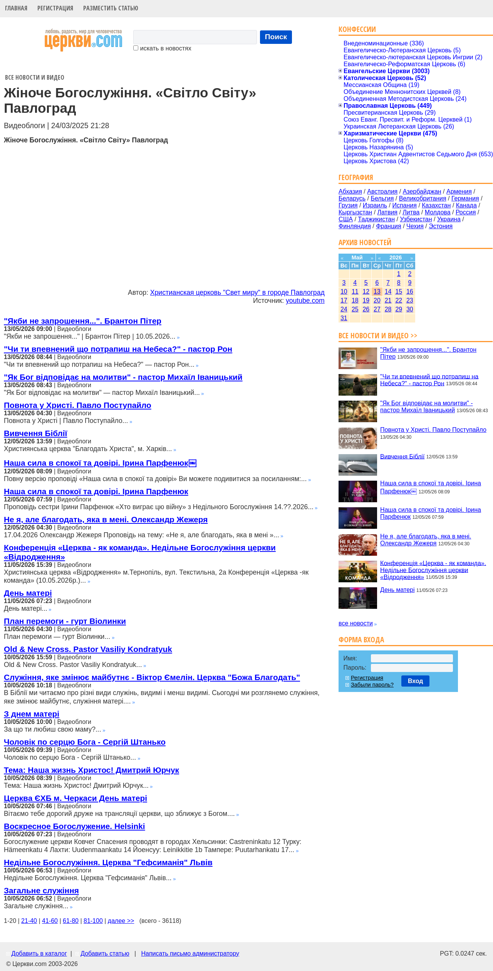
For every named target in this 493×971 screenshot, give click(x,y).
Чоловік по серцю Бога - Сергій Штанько (85, 741)
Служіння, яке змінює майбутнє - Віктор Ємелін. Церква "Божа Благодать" (152, 677)
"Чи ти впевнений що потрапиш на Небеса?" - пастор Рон (118, 348)
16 (409, 291)
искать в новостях (162, 48)
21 (388, 300)
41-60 (50, 921)
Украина (449, 219)
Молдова (438, 212)
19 (365, 300)
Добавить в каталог (39, 953)
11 (355, 291)
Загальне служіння (41, 890)
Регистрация (55, 8)
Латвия (387, 212)
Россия (466, 212)
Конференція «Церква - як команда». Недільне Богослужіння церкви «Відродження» (433, 570)
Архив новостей (365, 242)
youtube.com (305, 300)
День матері (28, 592)
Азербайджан (422, 191)
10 (343, 291)
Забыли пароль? (372, 685)
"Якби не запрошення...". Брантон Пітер (82, 320)
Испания (404, 205)
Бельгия (382, 198)
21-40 (29, 921)
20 (377, 300)
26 (365, 309)
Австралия (382, 191)
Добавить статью (104, 953)
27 (377, 309)
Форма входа (361, 639)
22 (398, 300)
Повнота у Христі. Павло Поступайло (77, 405)
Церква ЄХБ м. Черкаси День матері (75, 798)
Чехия (415, 226)
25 (355, 309)
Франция (388, 226)
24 (343, 309)
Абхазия (350, 191)
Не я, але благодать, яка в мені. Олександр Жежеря (106, 519)
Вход (415, 681)
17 (343, 300)
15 (398, 291)
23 (409, 300)
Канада (466, 205)
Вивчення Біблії (35, 433)
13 (377, 291)
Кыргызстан (355, 212)
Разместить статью (110, 8)
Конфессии (357, 29)
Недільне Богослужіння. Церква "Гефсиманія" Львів (108, 862)
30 (409, 309)
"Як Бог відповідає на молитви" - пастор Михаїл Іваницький (123, 377)
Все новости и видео (34, 77)
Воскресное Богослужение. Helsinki (74, 826)
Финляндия (355, 226)
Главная (16, 8)
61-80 (71, 921)
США (346, 219)
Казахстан (436, 205)
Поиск (276, 37)
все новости (356, 623)
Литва (410, 212)
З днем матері (31, 713)
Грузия (348, 205)
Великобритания (422, 198)
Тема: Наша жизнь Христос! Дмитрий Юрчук (91, 769)
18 (355, 300)
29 (398, 309)
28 (388, 309)
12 (365, 291)
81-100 (93, 921)
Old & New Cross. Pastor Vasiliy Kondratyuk (88, 649)
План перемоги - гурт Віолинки (65, 621)
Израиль (375, 205)
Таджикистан (376, 219)
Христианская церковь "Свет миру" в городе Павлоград (237, 292)
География (356, 177)
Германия (465, 198)
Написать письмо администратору (190, 953)
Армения (459, 191)
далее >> (121, 921)
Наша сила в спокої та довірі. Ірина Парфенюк (96, 491)
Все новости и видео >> (378, 335)
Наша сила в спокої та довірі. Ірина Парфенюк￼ (100, 462)
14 (388, 291)
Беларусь (352, 198)
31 (343, 318)
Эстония (441, 226)
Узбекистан (416, 219)
